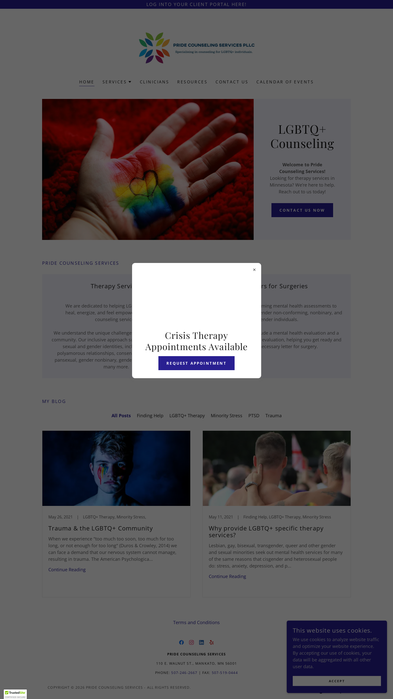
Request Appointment (196, 363)
